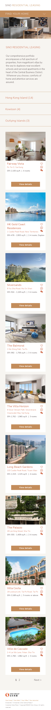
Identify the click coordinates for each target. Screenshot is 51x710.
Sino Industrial (34, 700)
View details (25, 184)
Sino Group (8, 700)
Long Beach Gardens (20, 467)
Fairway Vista (15, 164)
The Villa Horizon (18, 406)
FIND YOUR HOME (17, 13)
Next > (37, 680)
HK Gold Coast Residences (16, 226)
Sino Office (24, 700)
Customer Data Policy (11, 705)
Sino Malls (17, 700)
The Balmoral (15, 345)
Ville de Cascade (17, 649)
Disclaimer (8, 703)
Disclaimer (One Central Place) (22, 703)
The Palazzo (14, 527)
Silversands (14, 285)
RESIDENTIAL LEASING (22, 5)
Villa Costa (14, 588)
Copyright (23, 705)
